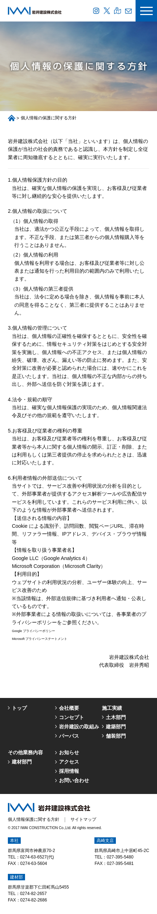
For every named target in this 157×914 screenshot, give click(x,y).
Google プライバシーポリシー (33, 631)
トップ (19, 708)
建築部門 (116, 726)
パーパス (69, 736)
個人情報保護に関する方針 (33, 819)
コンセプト (71, 717)
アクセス (69, 762)
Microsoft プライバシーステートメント (39, 639)
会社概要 (69, 708)
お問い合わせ (74, 780)
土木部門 (116, 717)
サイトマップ (83, 819)
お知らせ (69, 752)
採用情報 (69, 771)
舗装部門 (116, 736)
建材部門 (22, 762)
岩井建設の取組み (79, 726)
